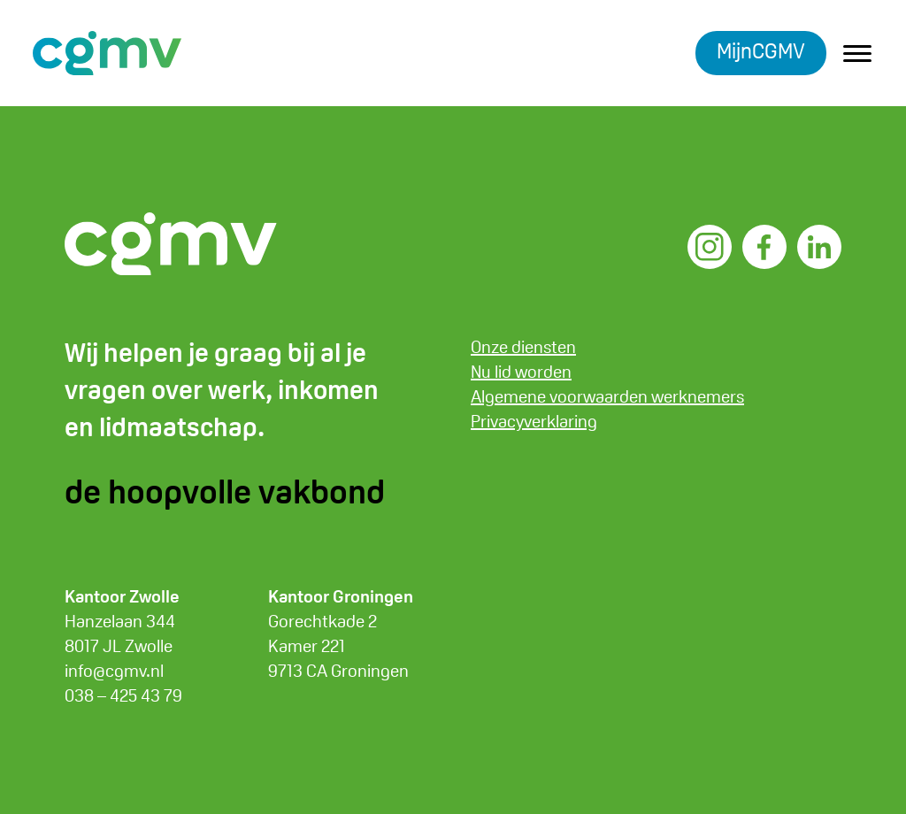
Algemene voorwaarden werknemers (607, 396)
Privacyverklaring (534, 421)
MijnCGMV (761, 51)
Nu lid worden (521, 371)
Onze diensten (523, 346)
